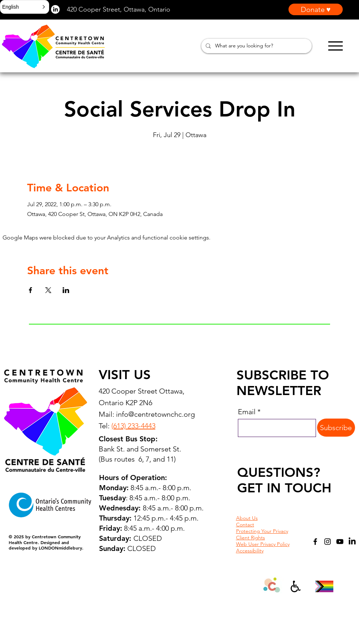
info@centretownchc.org (155, 414)
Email (247, 411)
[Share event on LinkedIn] (66, 290)
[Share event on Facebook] (30, 290)
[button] (24, 6)
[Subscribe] (336, 428)
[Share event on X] (48, 290)
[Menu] (335, 46)
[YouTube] (340, 541)
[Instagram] (327, 541)
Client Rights (250, 537)
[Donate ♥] (316, 9)
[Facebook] (315, 541)
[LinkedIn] (352, 541)
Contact (245, 524)
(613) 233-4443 (133, 425)
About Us (247, 518)
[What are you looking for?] (255, 46)
